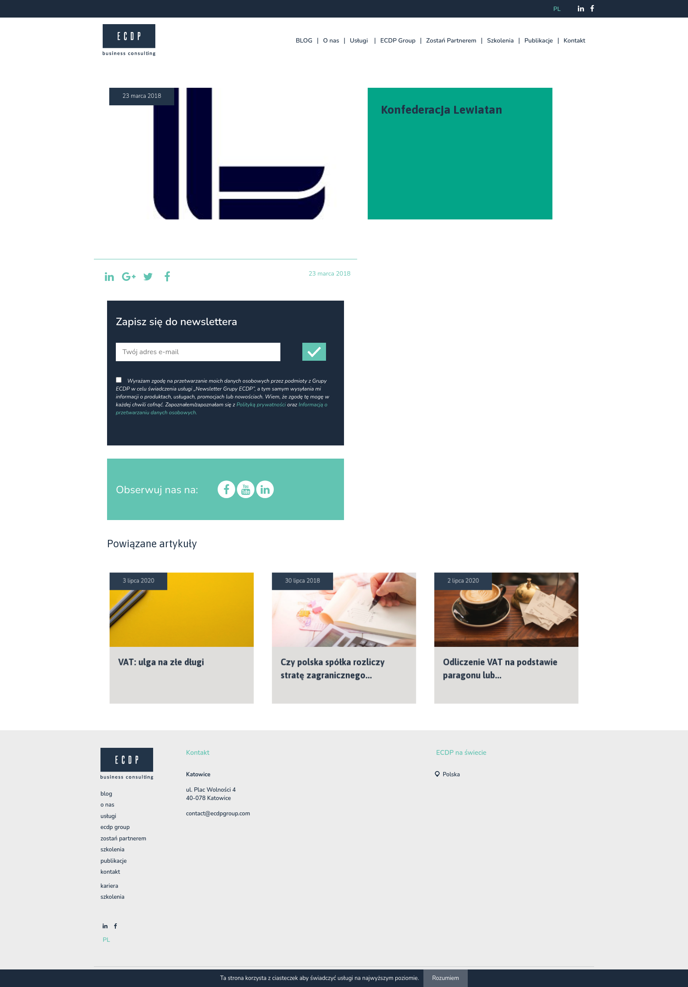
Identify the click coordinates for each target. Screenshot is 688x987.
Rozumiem (445, 978)
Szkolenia (500, 40)
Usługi (359, 40)
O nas (331, 40)
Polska (451, 775)
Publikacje (538, 40)
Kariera (109, 886)
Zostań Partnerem (451, 40)
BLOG (304, 40)
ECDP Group (398, 40)
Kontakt (574, 40)
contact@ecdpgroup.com (218, 814)
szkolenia (112, 897)
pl (557, 9)
